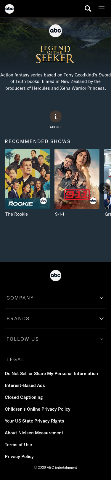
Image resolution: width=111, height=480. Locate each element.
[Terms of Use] (18, 445)
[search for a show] (88, 9)
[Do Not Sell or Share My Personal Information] (51, 374)
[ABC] (9, 9)
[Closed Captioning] (24, 397)
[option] (27, 190)
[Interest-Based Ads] (25, 385)
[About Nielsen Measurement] (34, 433)
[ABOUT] (56, 120)
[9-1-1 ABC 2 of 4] (76, 183)
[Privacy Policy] (19, 457)
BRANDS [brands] (18, 318)
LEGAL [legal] (16, 359)
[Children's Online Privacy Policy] (37, 409)
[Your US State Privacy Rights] (34, 421)
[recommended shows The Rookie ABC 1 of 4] (27, 183)
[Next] (104, 188)
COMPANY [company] (20, 298)
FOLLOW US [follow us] (23, 339)
